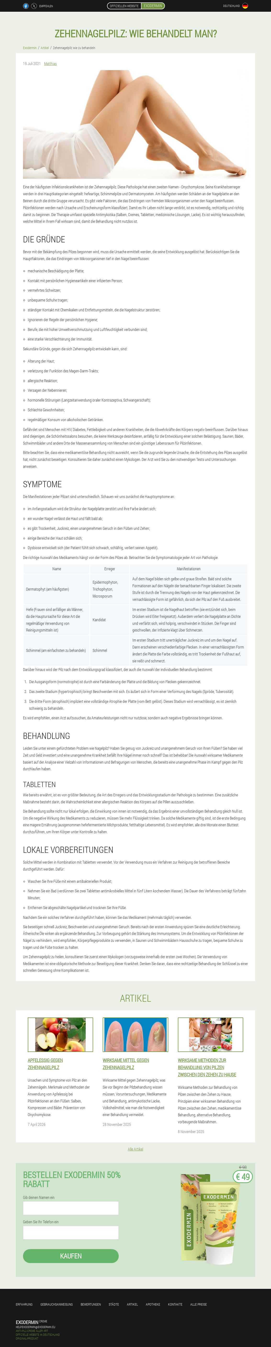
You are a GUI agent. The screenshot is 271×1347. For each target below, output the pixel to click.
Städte (114, 1304)
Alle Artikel (135, 1148)
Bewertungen (91, 1304)
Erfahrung (24, 1304)
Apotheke (153, 1304)
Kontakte (175, 1304)
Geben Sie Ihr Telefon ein (41, 1222)
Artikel (132, 1304)
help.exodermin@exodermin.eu (35, 1327)
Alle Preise (198, 1304)
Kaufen (71, 1256)
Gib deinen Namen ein (39, 1197)
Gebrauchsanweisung (56, 1304)
